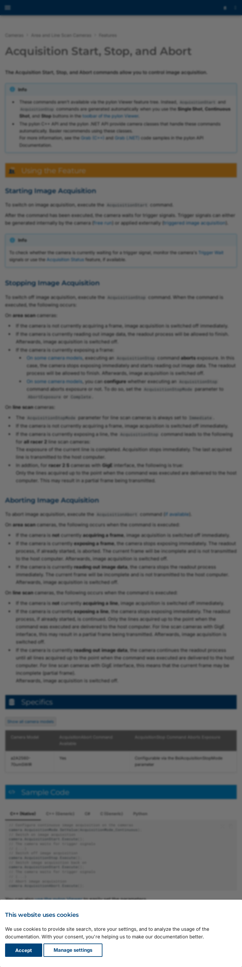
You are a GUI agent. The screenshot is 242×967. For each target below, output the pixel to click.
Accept (23, 950)
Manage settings (73, 950)
